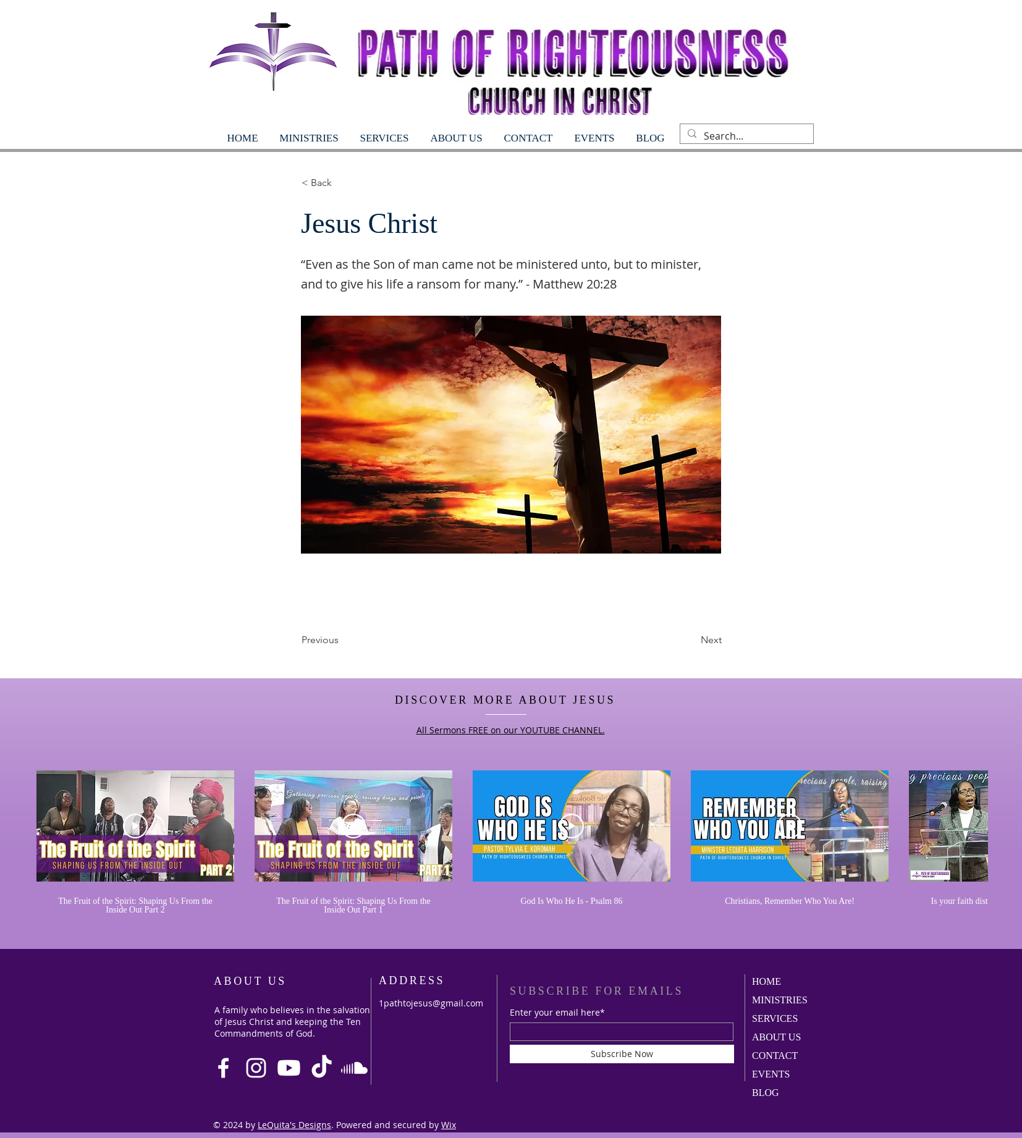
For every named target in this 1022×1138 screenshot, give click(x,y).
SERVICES (775, 1018)
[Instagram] (256, 1068)
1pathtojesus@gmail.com (431, 1003)
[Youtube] (289, 1068)
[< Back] (342, 183)
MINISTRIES (780, 1000)
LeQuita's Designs (294, 1125)
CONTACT (775, 1055)
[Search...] (745, 136)
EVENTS (771, 1074)
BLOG (765, 1092)
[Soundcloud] (354, 1068)
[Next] (691, 640)
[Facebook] (223, 1068)
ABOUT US (776, 1037)
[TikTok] (321, 1068)
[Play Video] (135, 826)
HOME (766, 981)
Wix (448, 1125)
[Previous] (342, 640)
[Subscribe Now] (622, 1054)
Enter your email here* (557, 1012)
